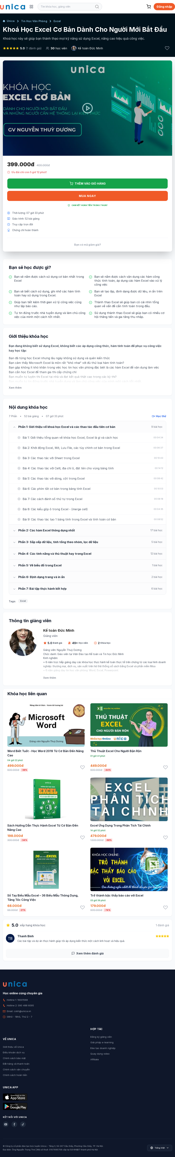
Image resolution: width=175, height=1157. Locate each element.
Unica (9, 20)
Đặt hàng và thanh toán (16, 1063)
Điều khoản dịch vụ (14, 1052)
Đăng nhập (164, 6)
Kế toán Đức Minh (90, 48)
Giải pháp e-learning (101, 1042)
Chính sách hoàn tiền (15, 1075)
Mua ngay (87, 196)
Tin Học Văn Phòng (34, 21)
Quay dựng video (100, 1053)
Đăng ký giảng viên (101, 1036)
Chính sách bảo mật (14, 1058)
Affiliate (94, 1059)
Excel (57, 21)
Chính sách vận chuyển (16, 1069)
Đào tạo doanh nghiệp (102, 1048)
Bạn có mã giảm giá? (87, 244)
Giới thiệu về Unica (13, 1046)
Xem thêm (15, 387)
